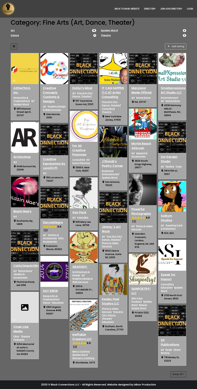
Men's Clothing (81, 351)
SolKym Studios (166, 218)
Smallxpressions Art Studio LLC (173, 90)
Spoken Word (109, 30)
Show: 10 (177, 374)
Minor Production (145, 384)
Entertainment (111, 174)
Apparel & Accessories (139, 155)
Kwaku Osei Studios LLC (110, 301)
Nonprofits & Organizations (21, 99)
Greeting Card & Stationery (171, 227)
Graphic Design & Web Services (54, 108)
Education (58, 302)
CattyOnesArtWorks (28, 266)
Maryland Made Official (141, 90)
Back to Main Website (127, 8)
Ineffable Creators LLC (82, 337)
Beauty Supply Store (139, 306)
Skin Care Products (137, 300)
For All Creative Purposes (79, 150)
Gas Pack (79, 212)
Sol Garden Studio (169, 159)
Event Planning (81, 163)
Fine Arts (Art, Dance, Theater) (82, 95)
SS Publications (170, 342)
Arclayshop (22, 157)
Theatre (106, 35)
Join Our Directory (171, 8)
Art (13, 30)
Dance (15, 35)
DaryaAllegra (53, 222)
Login (190, 8)
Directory (150, 8)
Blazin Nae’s (22, 211)
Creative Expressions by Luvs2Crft (54, 163)
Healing (169, 166)
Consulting (78, 159)
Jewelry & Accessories (20, 276)
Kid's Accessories (53, 240)
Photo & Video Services (110, 245)
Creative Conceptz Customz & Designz (51, 94)
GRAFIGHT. (80, 267)
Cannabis (82, 217)
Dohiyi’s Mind (82, 88)
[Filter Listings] (14, 46)
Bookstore (108, 170)
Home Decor (25, 270)
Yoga (178, 166)
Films (16, 336)
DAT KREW (50, 291)
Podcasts (18, 339)
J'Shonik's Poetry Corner (112, 163)
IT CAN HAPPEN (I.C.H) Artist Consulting (113, 92)
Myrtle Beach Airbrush (141, 146)
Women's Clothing (83, 358)
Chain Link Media (21, 329)
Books (168, 349)
